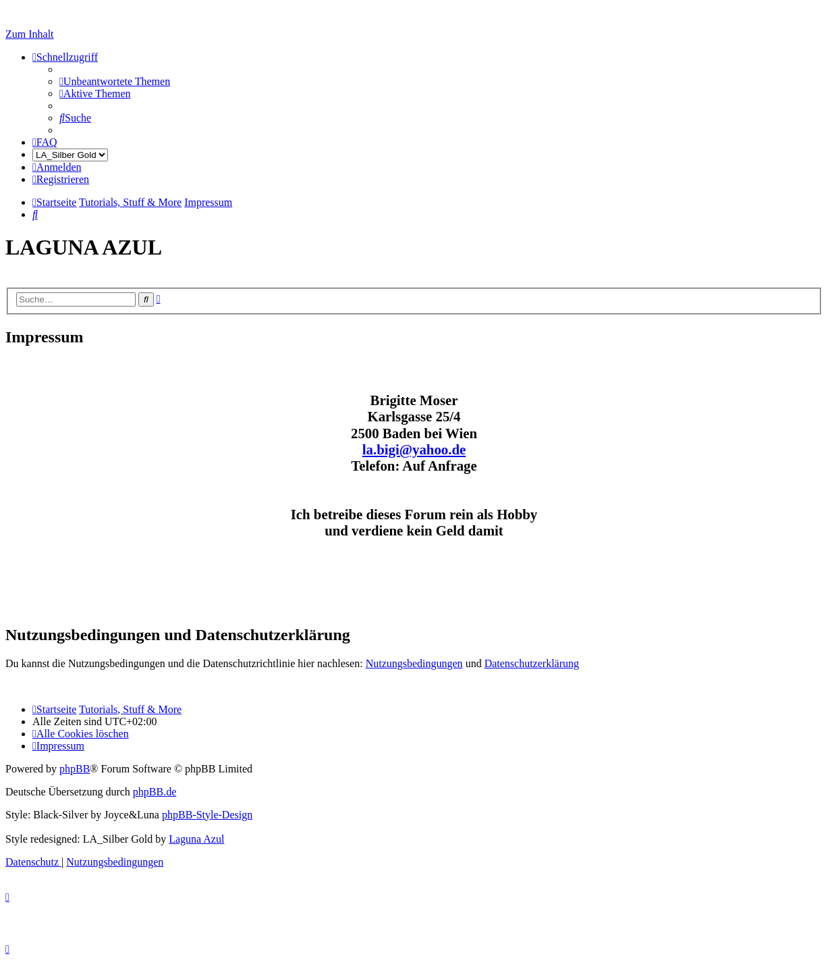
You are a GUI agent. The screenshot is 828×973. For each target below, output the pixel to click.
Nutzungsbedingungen (414, 663)
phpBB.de (154, 791)
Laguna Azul (196, 839)
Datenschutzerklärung (532, 663)
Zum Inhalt (29, 34)
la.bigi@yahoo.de (414, 449)
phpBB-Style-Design (207, 814)
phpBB (74, 768)
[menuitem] (114, 81)
